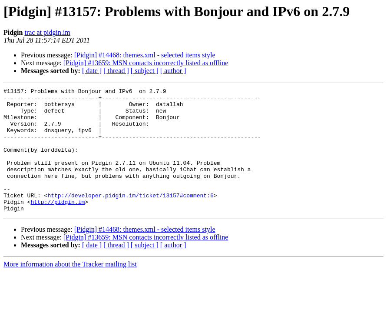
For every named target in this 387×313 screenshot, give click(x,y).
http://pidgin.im (57, 225)
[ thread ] (116, 70)
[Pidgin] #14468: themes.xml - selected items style (144, 55)
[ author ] (173, 70)
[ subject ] (145, 70)
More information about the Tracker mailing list (70, 289)
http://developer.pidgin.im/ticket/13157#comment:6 (130, 217)
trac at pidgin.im (47, 32)
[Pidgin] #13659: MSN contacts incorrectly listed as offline (145, 63)
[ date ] (92, 70)
